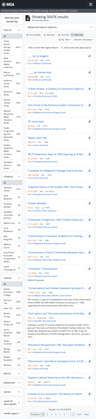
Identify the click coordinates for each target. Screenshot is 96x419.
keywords (9, 382)
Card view (63, 35)
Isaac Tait (12, 309)
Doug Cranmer (12, 342)
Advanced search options (42, 27)
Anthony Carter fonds (12, 83)
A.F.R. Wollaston (12, 230)
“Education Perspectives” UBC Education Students (56, 344)
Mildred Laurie (12, 246)
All (5, 36)
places (7, 373)
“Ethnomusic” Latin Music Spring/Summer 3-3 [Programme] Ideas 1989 (57, 361)
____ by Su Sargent (38, 56)
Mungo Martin (12, 350)
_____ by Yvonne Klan (39, 72)
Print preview (33, 35)
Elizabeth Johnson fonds (12, 165)
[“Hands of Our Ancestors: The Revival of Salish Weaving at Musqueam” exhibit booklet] (57, 394)
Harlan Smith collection (45, 210)
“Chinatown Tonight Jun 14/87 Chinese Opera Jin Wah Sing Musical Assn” (57, 219)
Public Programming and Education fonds (12, 134)
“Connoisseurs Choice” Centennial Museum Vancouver (57, 252)
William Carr (12, 224)
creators (8, 176)
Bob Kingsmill (12, 238)
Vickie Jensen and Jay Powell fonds (12, 47)
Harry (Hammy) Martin (12, 332)
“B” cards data (36, 121)
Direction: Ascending (83, 39)
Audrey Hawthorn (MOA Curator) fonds (12, 151)
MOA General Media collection (12, 63)
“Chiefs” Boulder (37, 203)
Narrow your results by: (12, 19)
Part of (7, 30)
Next (86, 414)
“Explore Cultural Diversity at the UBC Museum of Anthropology (57, 377)
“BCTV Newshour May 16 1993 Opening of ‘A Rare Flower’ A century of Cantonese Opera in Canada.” (57, 154)
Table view (77, 35)
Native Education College (12, 292)
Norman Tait (12, 302)
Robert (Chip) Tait (12, 323)
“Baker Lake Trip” (37, 137)
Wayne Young (12, 315)
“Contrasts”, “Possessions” (43, 268)
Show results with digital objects (76, 47)
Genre (7, 392)
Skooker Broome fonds (45, 321)
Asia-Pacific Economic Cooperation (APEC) (12, 257)
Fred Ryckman (12, 197)
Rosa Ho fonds (41, 145)
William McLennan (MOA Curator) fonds (12, 117)
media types (11, 413)
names (8, 278)
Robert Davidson (12, 358)
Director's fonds (12, 93)
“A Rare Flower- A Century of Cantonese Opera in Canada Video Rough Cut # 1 (57, 88)
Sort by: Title (63, 39)
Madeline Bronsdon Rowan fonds (50, 112)
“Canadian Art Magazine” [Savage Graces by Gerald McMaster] (57, 170)
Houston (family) (12, 205)
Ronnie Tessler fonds (12, 102)
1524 (79, 414)
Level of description (10, 402)
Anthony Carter (12, 189)
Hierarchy (49, 35)
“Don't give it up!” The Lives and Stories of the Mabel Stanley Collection (57, 313)
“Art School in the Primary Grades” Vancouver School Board (57, 105)
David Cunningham (12, 268)
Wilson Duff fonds (12, 74)
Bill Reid (12, 366)
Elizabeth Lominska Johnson (12, 215)
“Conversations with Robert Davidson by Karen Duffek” (57, 288)
